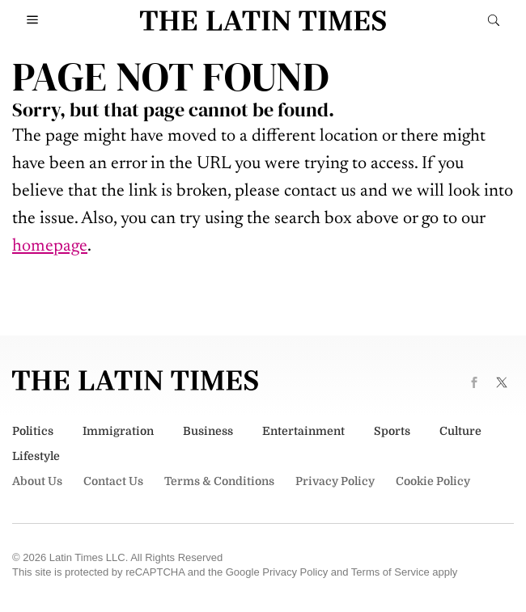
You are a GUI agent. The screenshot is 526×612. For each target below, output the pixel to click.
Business (208, 430)
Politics (32, 430)
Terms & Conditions (219, 481)
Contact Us (113, 481)
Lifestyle (36, 456)
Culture (460, 430)
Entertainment (303, 430)
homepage (49, 246)
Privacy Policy (335, 481)
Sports (392, 430)
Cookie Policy (433, 481)
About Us (37, 481)
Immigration (118, 430)
